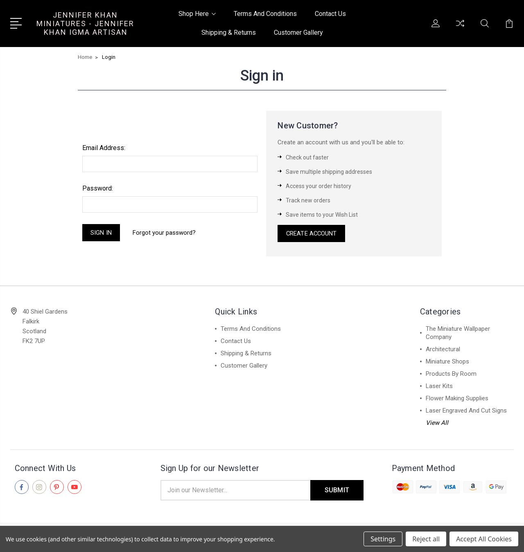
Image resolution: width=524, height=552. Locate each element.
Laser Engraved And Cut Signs (466, 411)
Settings (382, 538)
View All (437, 423)
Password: (97, 188)
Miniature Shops (447, 362)
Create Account (312, 234)
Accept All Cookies (484, 538)
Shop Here (197, 14)
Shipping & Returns (228, 32)
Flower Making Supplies (457, 399)
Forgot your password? (164, 232)
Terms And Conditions (265, 14)
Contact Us (330, 14)
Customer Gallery (298, 32)
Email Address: (103, 148)
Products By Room (451, 374)
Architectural (443, 350)
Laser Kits (439, 386)
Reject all (426, 538)
